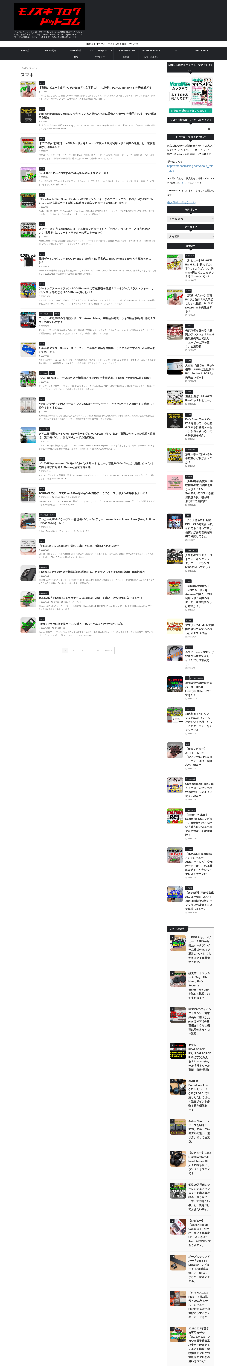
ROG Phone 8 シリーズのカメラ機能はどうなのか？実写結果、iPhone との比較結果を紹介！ (100, 391)
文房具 (126, 57)
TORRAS (83, 517)
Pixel (65, 517)
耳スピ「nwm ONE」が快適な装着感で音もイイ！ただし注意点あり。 (199, 593)
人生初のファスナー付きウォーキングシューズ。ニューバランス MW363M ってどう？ (199, 509)
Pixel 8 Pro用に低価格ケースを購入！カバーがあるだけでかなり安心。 (87, 663)
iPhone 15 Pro (68, 637)
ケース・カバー (81, 637)
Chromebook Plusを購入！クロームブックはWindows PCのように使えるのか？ (199, 702)
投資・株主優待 (151, 57)
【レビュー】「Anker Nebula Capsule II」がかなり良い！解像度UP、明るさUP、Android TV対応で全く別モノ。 (199, 1087)
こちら (182, 177)
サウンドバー (101, 57)
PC (176, 50)
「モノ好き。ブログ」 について (140, 1331)
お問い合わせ (94, 1331)
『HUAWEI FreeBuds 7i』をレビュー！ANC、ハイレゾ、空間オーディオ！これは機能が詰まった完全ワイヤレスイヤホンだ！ (199, 760)
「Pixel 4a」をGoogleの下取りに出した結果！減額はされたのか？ (85, 573)
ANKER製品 (75, 50)
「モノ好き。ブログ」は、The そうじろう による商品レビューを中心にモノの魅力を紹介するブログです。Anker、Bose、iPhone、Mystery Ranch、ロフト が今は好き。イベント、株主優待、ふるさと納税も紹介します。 (113, 1357)
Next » (106, 692)
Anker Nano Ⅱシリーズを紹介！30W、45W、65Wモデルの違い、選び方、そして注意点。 (199, 991)
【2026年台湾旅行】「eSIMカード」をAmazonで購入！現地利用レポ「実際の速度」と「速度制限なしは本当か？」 (199, 538)
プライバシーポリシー (113, 1331)
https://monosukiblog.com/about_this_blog (189, 165)
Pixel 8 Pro (73, 517)
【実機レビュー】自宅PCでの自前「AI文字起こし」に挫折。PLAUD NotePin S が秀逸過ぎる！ (101, 88)
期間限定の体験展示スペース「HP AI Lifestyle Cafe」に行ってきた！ (199, 618)
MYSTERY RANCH (151, 50)
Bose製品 (25, 50)
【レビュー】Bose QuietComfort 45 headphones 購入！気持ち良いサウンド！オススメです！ (199, 1019)
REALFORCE (201, 50)
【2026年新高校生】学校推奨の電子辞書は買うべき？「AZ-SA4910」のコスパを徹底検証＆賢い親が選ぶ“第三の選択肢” (199, 451)
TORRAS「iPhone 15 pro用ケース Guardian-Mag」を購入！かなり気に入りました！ (95, 633)
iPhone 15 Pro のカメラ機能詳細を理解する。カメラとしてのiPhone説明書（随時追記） (97, 603)
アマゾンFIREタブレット (100, 50)
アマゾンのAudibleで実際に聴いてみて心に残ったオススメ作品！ (199, 567)
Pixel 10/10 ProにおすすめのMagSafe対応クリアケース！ (80, 178)
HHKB (75, 57)
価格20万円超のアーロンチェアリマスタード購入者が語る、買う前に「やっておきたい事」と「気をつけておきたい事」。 (199, 1051)
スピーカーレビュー (126, 50)
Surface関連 (50, 50)
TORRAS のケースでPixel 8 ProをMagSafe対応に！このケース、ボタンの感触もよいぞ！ (98, 512)
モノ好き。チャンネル (179, 196)
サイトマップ (78, 1331)
